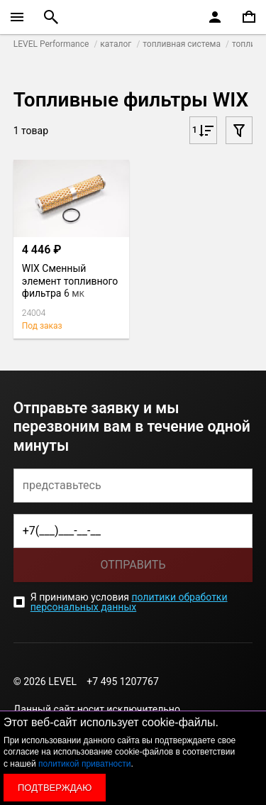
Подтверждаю (55, 787)
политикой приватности (84, 764)
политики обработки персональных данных (129, 602)
